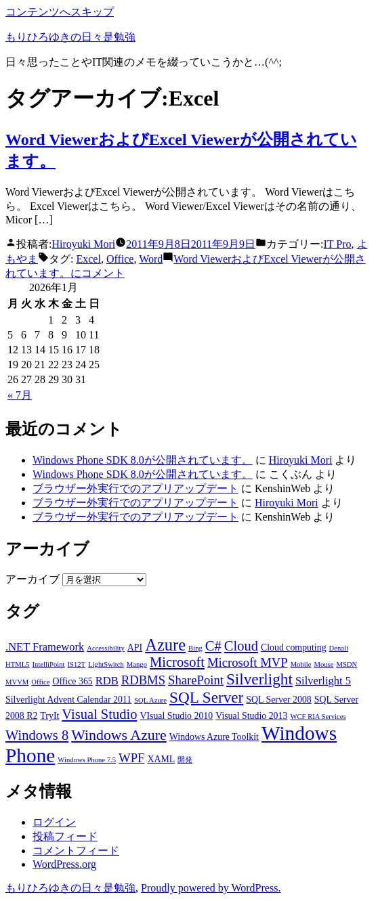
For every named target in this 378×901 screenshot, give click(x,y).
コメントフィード (76, 850)
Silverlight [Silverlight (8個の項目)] (259, 679)
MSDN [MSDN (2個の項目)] (346, 664)
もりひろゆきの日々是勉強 (70, 37)
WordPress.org (64, 864)
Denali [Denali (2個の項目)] (338, 648)
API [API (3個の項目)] (134, 647)
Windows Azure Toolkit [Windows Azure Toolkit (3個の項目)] (214, 737)
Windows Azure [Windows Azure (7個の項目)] (119, 735)
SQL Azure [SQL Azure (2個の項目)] (150, 700)
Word (151, 259)
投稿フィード (65, 836)
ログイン (54, 822)
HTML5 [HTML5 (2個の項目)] (17, 664)
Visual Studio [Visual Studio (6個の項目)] (99, 714)
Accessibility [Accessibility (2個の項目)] (106, 648)
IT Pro (338, 244)
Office (120, 259)
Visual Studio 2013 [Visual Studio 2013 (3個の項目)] (251, 716)
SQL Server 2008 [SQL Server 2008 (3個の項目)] (279, 700)
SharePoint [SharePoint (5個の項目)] (196, 680)
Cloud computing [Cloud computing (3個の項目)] (294, 647)
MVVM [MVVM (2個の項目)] (16, 682)
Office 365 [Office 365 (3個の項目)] (72, 681)
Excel (88, 259)
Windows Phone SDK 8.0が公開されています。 (143, 460)
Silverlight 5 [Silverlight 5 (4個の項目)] (323, 680)
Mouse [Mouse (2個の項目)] (323, 664)
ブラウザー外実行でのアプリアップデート (135, 488)
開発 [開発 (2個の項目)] (184, 760)
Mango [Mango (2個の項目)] (137, 664)
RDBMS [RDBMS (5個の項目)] (143, 680)
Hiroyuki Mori (83, 244)
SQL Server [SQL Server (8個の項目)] (206, 697)
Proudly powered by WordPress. (210, 888)
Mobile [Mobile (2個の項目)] (301, 664)
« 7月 (19, 395)
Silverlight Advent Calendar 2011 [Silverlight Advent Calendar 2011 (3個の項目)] (68, 700)
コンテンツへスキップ (59, 12)
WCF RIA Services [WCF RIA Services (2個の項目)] (317, 716)
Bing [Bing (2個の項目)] (195, 648)
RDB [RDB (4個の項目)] (107, 680)
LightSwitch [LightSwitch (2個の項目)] (106, 664)
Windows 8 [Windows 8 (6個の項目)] (36, 735)
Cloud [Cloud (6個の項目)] (241, 645)
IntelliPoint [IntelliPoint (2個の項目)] (49, 664)
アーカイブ (32, 579)
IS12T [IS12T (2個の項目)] (76, 664)
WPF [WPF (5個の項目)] (131, 758)
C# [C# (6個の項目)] (213, 645)
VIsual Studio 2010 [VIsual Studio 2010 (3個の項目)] (176, 716)
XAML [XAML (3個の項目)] (161, 759)
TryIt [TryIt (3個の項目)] (49, 716)
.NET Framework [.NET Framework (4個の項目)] (44, 646)
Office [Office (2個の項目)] (40, 682)
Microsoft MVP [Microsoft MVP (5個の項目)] (247, 662)
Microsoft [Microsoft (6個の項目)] (177, 662)
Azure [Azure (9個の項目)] (165, 645)
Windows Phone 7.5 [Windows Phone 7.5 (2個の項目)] (87, 760)
